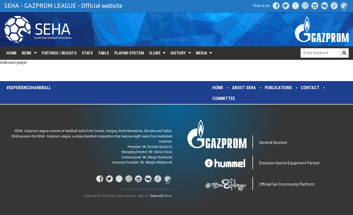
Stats (87, 53)
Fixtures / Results (59, 53)
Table (103, 53)
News (26, 53)
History (178, 53)
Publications (278, 87)
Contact (310, 87)
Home (11, 53)
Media (201, 53)
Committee (223, 98)
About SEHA (244, 87)
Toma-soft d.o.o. (160, 196)
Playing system (129, 53)
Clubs (155, 53)
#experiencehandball (28, 87)
